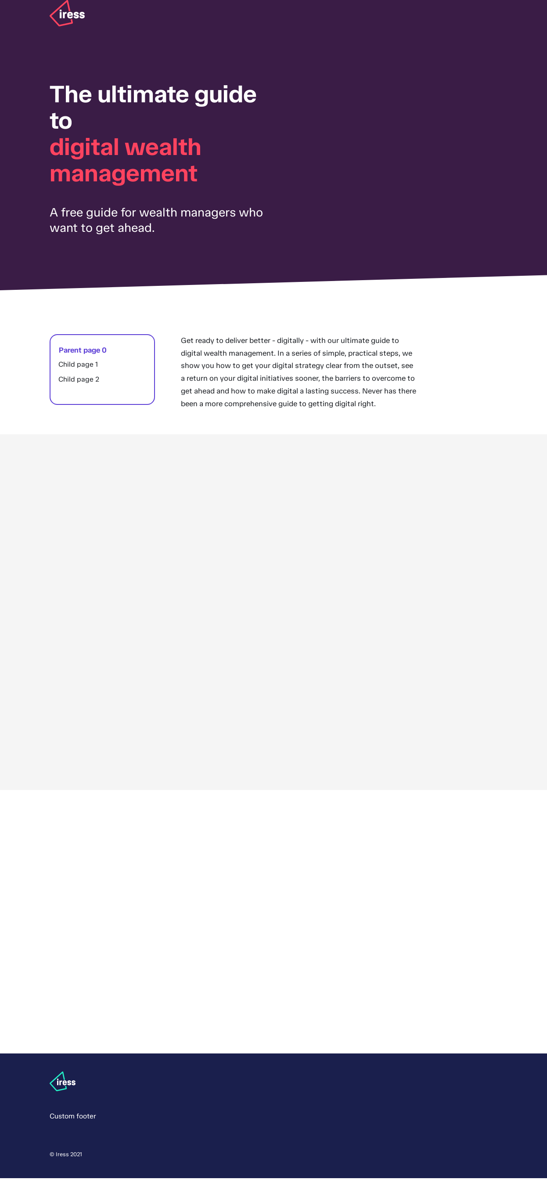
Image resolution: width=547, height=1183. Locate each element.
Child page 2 (78, 384)
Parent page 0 (82, 354)
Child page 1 (78, 369)
